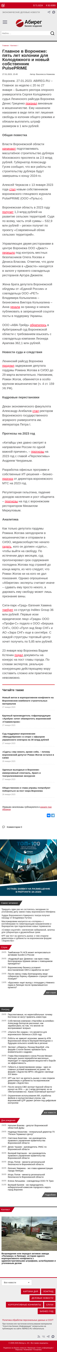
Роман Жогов (11, 379)
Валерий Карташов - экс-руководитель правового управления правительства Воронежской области (27, 1155)
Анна (5, 307)
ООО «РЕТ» (30, 293)
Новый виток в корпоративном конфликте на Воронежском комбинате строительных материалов (28, 700)
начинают (9, 148)
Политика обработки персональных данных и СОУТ (28, 1320)
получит (8, 212)
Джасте (31, 266)
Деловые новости (42, 1298)
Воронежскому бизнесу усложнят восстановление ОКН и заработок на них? (28, 968)
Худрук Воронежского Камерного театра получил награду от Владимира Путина (26, 916)
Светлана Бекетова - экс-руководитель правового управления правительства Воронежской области (27, 1140)
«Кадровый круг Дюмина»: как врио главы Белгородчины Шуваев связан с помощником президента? (30, 961)
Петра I (25, 424)
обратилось (38, 325)
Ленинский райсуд (15, 361)
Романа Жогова (26, 370)
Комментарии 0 (14, 827)
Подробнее (50, 1195)
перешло (8, 252)
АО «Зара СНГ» (13, 632)
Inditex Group (40, 609)
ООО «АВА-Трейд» (15, 325)
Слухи (4, 947)
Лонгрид (5, 1009)
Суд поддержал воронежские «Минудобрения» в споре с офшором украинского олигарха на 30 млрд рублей (25, 736)
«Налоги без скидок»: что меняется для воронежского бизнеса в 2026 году (27, 1033)
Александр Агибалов (17, 411)
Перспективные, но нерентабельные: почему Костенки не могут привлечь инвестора (30, 1015)
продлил (8, 365)
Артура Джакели (30, 275)
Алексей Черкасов (15, 184)
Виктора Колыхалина (35, 302)
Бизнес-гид (46, 1311)
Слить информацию (45, 1348)
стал (12, 189)
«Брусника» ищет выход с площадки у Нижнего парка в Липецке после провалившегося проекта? (31, 985)
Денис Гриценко (13, 103)
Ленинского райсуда (25, 99)
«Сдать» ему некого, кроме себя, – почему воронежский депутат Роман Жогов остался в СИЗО (28, 754)
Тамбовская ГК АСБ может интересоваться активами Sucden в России (29, 953)
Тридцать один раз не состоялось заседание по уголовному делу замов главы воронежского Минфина (28, 910)
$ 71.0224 (38, 5)
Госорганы (37, 1349)
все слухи (51, 992)
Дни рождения (8, 1120)
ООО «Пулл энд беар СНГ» (31, 628)
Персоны (18, 1349)
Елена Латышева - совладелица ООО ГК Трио (31, 1181)
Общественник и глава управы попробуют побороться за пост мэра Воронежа (26, 789)
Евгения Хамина (39, 605)
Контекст (5, 1209)
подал (19, 655)
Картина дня (30, 1291)
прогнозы (37, 451)
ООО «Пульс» (31, 198)
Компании (28, 1349)
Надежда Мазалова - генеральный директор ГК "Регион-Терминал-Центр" (31, 1133)
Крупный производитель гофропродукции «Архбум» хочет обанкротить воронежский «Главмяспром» (26, 718)
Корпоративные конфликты (24, 1304)
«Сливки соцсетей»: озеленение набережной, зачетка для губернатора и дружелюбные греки (28, 931)
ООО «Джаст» (38, 248)
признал (31, 103)
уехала (15, 307)
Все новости (10, 1282)
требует (7, 609)
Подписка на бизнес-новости (14, 1348)
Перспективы (38, 456)
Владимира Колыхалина (19, 297)
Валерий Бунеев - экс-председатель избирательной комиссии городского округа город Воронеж (29, 1187)
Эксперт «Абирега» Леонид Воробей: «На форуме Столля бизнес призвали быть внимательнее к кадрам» (28, 1049)
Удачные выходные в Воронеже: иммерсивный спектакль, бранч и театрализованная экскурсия (21, 772)
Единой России (32, 288)
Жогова (22, 564)
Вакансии (31, 1348)
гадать (6, 546)
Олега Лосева (32, 257)
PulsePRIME (10, 198)
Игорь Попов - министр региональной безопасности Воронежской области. (26, 1163)
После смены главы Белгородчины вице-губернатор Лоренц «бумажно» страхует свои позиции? (30, 976)
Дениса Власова (14, 261)
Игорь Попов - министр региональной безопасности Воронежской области (26, 1175)
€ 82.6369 (50, 5)
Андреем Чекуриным (17, 460)
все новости (50, 1112)
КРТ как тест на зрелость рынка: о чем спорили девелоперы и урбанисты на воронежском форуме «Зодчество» (27, 938)
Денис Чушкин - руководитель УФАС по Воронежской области (27, 1148)
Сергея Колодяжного (36, 94)
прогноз (7, 478)
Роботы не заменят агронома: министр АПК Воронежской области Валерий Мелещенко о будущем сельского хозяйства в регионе (30, 1040)
